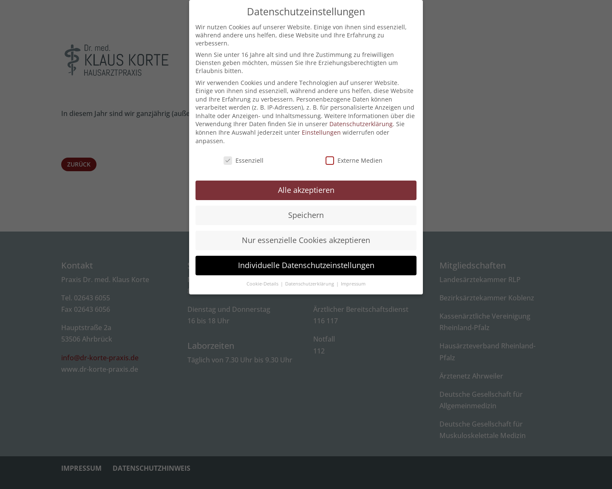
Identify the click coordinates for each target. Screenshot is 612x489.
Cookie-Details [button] (263, 279)
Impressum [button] (353, 279)
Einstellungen (321, 128)
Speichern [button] (306, 210)
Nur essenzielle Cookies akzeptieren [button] (306, 235)
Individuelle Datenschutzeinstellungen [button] (306, 260)
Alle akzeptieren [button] (306, 185)
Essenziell (244, 155)
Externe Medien (354, 155)
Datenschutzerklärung (361, 119)
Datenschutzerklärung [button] (310, 279)
